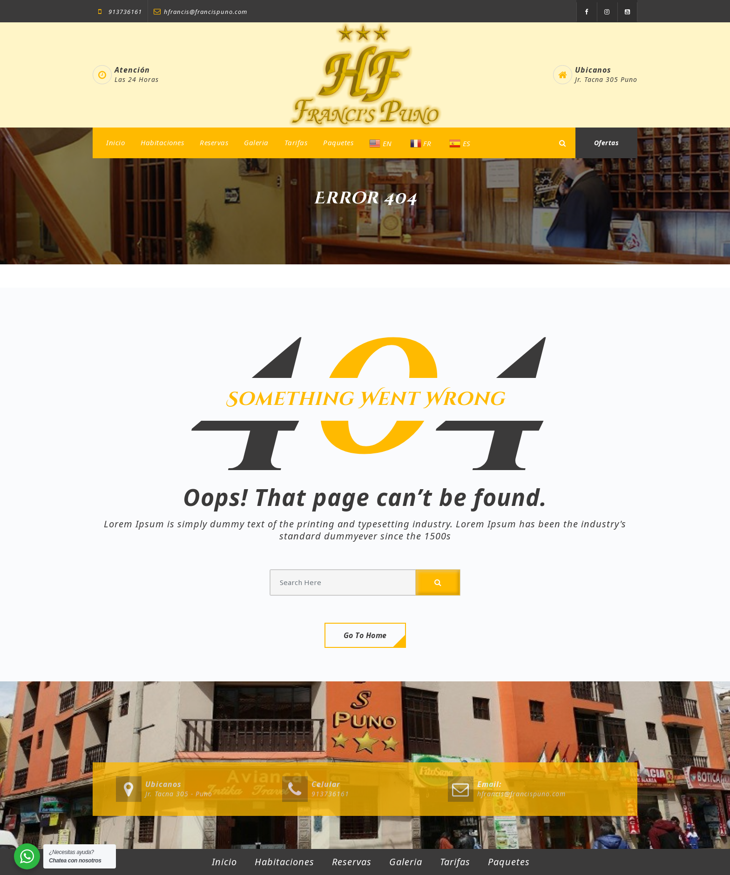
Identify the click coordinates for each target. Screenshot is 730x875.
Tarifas (296, 142)
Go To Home (365, 635)
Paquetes (338, 142)
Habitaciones (162, 142)
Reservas (214, 142)
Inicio (115, 142)
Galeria (256, 142)
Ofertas (606, 142)
